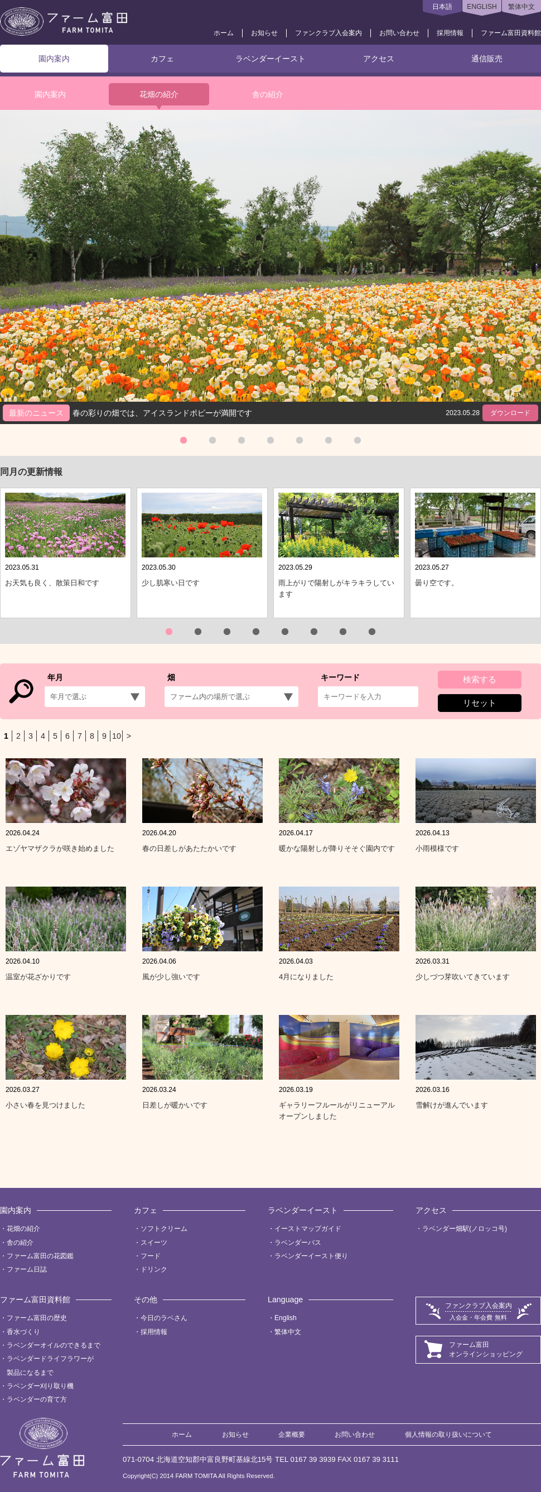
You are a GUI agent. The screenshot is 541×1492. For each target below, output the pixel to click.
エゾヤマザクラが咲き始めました (60, 848)
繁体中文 (521, 7)
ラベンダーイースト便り (311, 1256)
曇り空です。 (436, 583)
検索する (479, 679)
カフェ (162, 58)
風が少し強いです (171, 977)
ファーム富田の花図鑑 (40, 1256)
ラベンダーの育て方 (37, 1399)
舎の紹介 (267, 94)
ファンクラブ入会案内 (328, 33)
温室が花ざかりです (38, 977)
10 (116, 735)
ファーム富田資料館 (511, 33)
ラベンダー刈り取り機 (40, 1386)
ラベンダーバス (297, 1242)
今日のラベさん (164, 1318)
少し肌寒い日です (171, 583)
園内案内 (54, 58)
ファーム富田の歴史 (37, 1318)
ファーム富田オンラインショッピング (486, 1349)
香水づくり (23, 1332)
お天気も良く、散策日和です (52, 583)
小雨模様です (437, 848)
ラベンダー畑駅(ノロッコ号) (464, 1229)
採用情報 (450, 33)
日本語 (442, 7)
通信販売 (487, 58)
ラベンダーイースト (270, 58)
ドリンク (154, 1269)
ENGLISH (481, 7)
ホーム (224, 33)
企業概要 (291, 1434)
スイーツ (154, 1242)
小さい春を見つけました (45, 1105)
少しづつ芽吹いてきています (463, 977)
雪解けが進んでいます (452, 1105)
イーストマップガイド (307, 1229)
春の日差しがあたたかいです (189, 848)
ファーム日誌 (27, 1269)
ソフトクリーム (164, 1229)
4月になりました (306, 977)
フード (151, 1256)
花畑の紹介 (158, 94)
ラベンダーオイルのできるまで (53, 1345)
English (285, 1318)
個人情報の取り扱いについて (448, 1434)
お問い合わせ (399, 33)
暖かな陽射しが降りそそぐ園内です (337, 848)
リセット (479, 703)
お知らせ (264, 33)
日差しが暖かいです (174, 1105)
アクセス (378, 58)
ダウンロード (510, 413)
